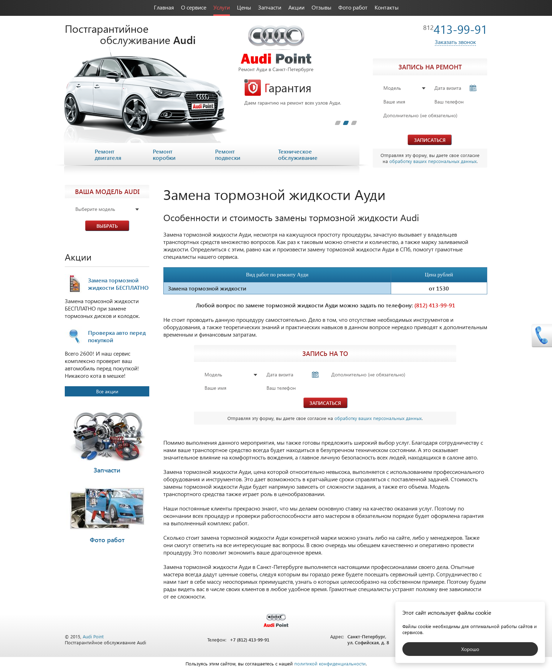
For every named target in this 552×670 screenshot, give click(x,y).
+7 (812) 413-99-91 (249, 640)
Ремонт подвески (227, 154)
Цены (244, 7)
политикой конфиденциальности (330, 663)
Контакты (387, 7)
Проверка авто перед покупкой (117, 336)
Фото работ (353, 7)
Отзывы (321, 7)
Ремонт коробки (164, 154)
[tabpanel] (300, 92)
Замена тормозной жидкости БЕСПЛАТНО (118, 283)
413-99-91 (455, 29)
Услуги (221, 7)
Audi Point (93, 636)
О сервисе (193, 7)
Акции (296, 7)
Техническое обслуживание (298, 154)
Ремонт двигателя (108, 154)
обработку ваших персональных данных (433, 161)
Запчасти (269, 7)
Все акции (107, 391)
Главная (164, 7)
